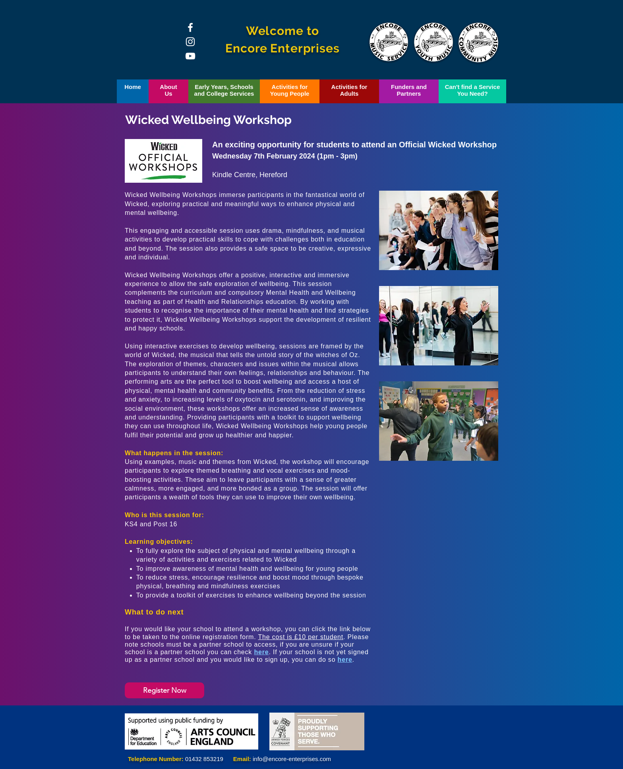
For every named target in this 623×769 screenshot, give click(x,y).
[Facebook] (190, 27)
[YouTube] (190, 56)
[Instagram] (190, 42)
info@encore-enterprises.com (292, 758)
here (261, 652)
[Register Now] (164, 690)
